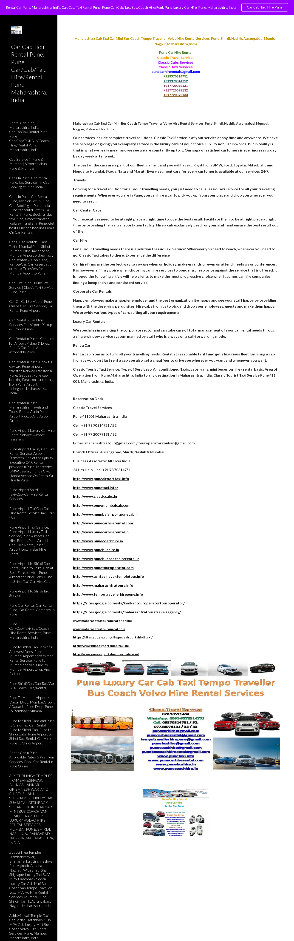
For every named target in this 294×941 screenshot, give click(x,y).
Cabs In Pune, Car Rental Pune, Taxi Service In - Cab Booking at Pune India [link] (29, 182)
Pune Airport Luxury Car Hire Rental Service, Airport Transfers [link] (32, 434)
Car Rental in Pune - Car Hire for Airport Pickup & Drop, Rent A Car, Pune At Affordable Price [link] (31, 345)
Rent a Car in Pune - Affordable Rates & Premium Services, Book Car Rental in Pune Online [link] (31, 759)
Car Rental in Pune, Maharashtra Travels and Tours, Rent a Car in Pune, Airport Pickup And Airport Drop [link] (30, 411)
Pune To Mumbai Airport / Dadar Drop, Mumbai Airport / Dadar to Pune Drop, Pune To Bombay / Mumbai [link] (32, 704)
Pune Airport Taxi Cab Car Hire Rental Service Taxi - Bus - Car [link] (32, 513)
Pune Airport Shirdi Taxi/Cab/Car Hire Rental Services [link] (28, 494)
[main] (175, 66)
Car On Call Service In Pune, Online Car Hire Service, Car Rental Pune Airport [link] (31, 305)
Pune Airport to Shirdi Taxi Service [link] (29, 593)
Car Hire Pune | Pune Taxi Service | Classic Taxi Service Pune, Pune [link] (31, 287)
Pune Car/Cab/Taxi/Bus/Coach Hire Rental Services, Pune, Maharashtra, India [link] (30, 630)
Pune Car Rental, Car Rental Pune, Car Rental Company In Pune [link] (32, 609)
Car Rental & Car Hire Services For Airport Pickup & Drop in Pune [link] (30, 324)
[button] (288, 21)
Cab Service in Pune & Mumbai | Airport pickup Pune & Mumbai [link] (28, 163)
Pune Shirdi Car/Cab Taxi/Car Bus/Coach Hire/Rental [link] (31, 685)
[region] (147, 7)
